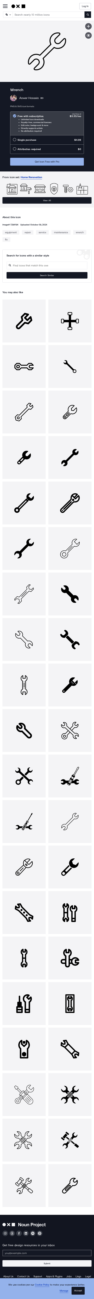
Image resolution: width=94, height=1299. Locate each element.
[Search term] (49, 14)
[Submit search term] (88, 14)
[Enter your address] (47, 1253)
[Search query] (47, 265)
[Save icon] (88, 26)
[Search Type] (7, 14)
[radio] (47, 123)
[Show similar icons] (88, 35)
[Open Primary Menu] (5, 6)
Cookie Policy (42, 1284)
